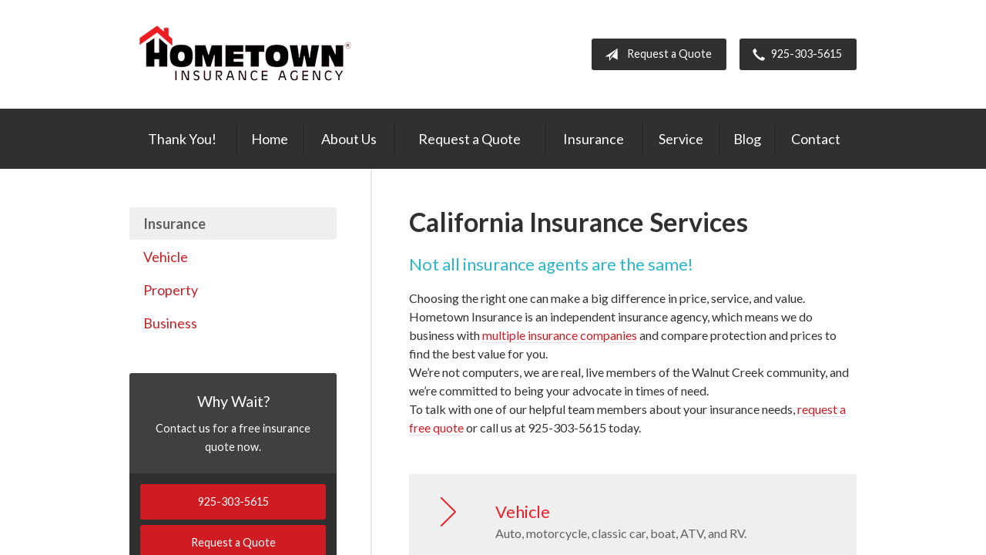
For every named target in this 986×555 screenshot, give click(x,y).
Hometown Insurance (245, 54)
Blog (747, 138)
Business (170, 322)
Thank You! (182, 138)
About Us (349, 138)
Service (681, 138)
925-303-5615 (794, 54)
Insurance (593, 138)
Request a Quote (655, 54)
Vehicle (165, 256)
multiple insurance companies (559, 335)
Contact (815, 138)
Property (170, 289)
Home (269, 138)
